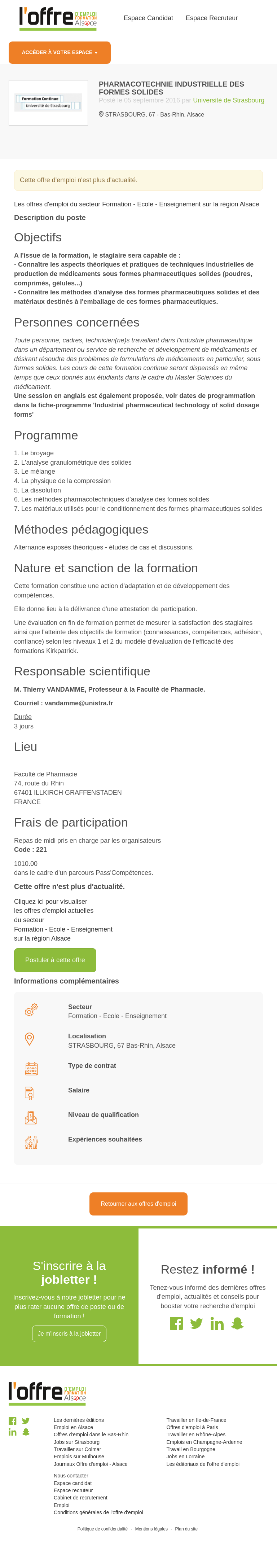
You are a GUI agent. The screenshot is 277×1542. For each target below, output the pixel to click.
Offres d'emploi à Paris (192, 1427)
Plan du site (186, 1529)
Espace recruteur (73, 1490)
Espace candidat (73, 1483)
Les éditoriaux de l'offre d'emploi (202, 1464)
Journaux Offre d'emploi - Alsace (91, 1464)
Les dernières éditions (79, 1420)
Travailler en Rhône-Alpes (195, 1434)
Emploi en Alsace (73, 1427)
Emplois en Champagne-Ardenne (204, 1442)
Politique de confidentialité (103, 1529)
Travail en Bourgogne (190, 1449)
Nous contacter (71, 1476)
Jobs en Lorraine (185, 1456)
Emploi (61, 1505)
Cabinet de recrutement (80, 1498)
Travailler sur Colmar (77, 1449)
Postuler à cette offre (55, 960)
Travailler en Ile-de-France (196, 1420)
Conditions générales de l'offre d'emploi (98, 1512)
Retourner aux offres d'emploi (138, 1204)
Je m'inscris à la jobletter (69, 1334)
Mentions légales (151, 1529)
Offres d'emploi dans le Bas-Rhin (91, 1434)
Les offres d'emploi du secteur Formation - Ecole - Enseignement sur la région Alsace (136, 204)
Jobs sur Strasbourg (77, 1442)
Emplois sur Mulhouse (79, 1456)
